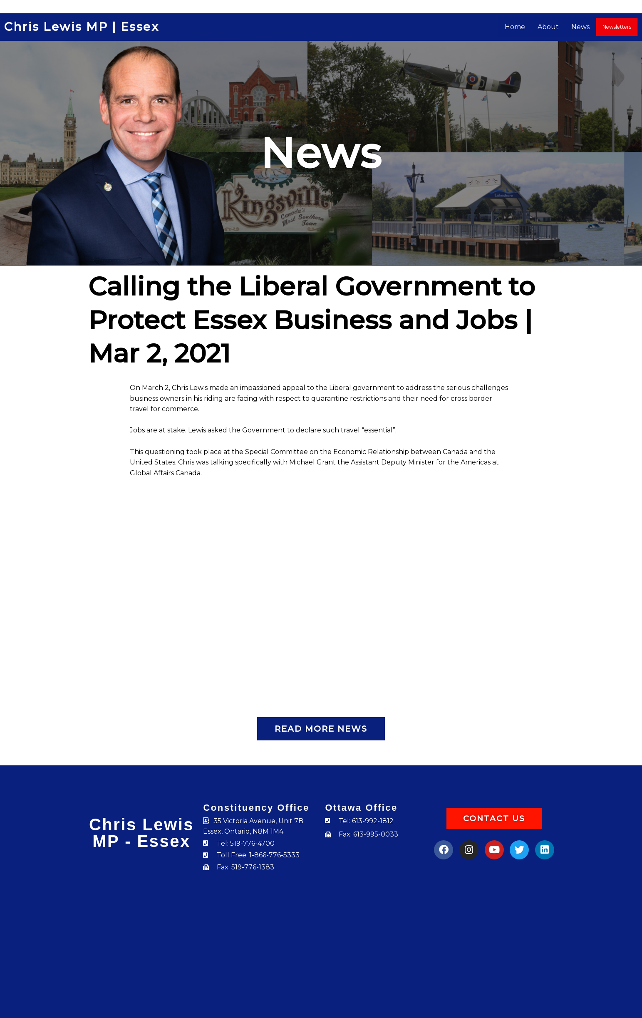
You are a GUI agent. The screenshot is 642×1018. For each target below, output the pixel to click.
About (548, 27)
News (581, 27)
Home (515, 27)
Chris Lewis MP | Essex (82, 27)
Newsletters (617, 27)
